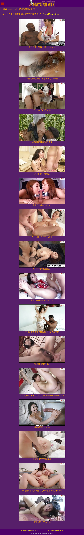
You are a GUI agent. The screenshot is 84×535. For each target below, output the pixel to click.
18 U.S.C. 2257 (40, 530)
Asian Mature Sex (51, 14)
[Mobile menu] (2, 3)
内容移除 (51, 530)
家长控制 (59, 530)
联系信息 (24, 530)
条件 (31, 530)
